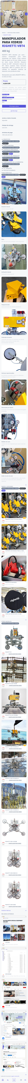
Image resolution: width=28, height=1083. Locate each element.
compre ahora (14, 106)
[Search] (6, 1080)
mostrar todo (5, 910)
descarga (14, 111)
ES (25, 1080)
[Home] (2, 1080)
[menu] (14, 1080)
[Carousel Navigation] (14, 14)
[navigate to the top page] (26, 485)
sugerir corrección (15, 1076)
